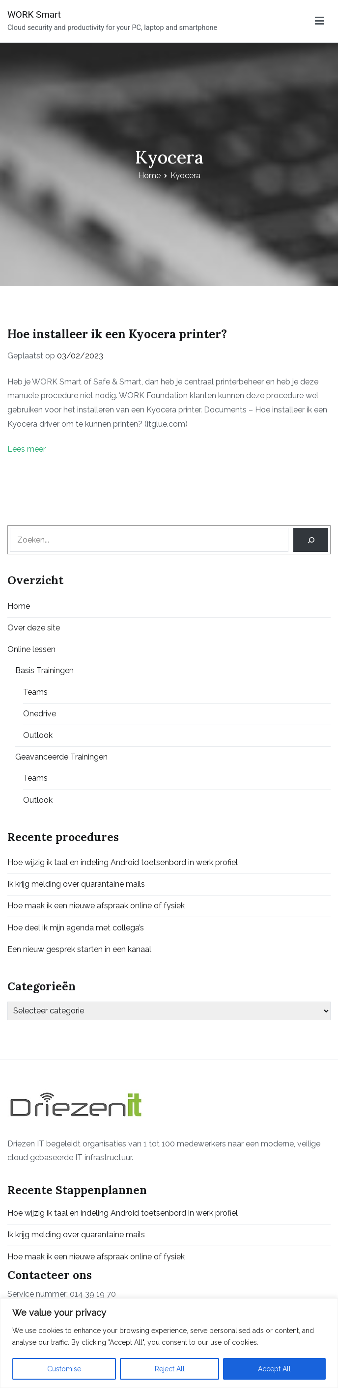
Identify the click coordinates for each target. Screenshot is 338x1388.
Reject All (170, 1369)
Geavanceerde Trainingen (61, 757)
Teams (35, 692)
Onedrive (39, 713)
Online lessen (31, 649)
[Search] (310, 540)
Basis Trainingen (44, 670)
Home (18, 606)
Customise (64, 1369)
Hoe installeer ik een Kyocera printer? (117, 334)
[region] (169, 1343)
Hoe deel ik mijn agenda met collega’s (75, 927)
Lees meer (26, 449)
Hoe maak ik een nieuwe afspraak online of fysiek (96, 905)
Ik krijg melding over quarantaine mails (76, 884)
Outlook (38, 735)
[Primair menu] (319, 21)
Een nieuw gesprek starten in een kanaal (79, 949)
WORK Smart (34, 14)
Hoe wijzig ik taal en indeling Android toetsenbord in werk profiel (122, 862)
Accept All (274, 1369)
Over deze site (33, 627)
